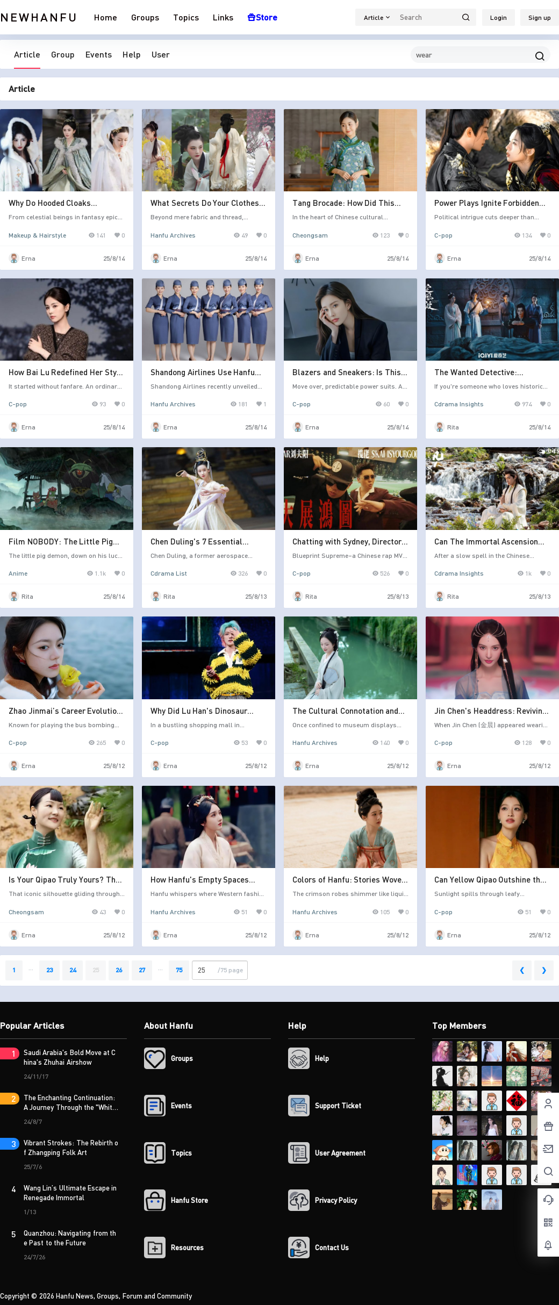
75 (179, 970)
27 (142, 970)
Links (223, 17)
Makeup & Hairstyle (37, 235)
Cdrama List (168, 573)
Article (27, 54)
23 (49, 970)
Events (98, 54)
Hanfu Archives (173, 235)
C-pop (443, 235)
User (161, 54)
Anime (18, 573)
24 (72, 970)
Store (262, 17)
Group (63, 54)
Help (132, 54)
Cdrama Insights (459, 404)
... (30, 968)
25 (95, 970)
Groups (145, 17)
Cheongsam (310, 235)
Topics (186, 17)
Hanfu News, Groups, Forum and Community (123, 1296)
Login (498, 17)
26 (119, 970)
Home (105, 17)
